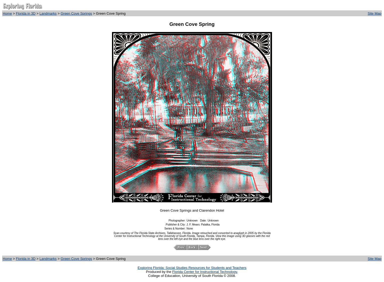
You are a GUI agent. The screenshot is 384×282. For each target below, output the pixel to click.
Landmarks (48, 13)
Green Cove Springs (76, 13)
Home (7, 13)
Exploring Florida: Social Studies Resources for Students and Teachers (192, 268)
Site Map (374, 13)
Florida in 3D (26, 13)
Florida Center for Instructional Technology (204, 272)
